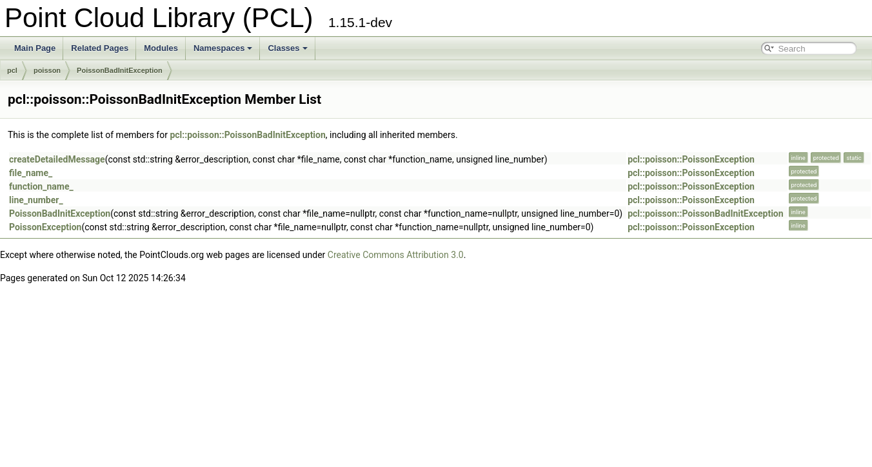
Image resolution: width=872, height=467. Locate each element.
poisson (47, 70)
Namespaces (223, 48)
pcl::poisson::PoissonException (691, 159)
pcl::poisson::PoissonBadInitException (247, 135)
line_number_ (36, 200)
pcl (12, 70)
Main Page (34, 48)
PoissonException (45, 227)
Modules (161, 48)
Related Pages (99, 48)
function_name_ (41, 186)
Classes (287, 48)
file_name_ (30, 173)
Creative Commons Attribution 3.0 (396, 255)
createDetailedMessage (57, 159)
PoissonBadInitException (120, 70)
